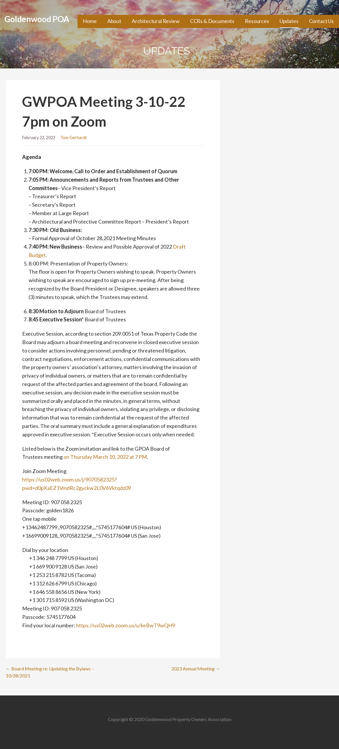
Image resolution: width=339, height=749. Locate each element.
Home (89, 21)
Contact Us (321, 21)
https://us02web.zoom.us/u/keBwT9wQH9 (125, 625)
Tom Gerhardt (73, 137)
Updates (289, 21)
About (114, 21)
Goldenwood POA (36, 19)
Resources (257, 21)
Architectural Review (156, 21)
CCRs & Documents (212, 21)
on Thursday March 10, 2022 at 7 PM (105, 457)
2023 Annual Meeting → (195, 668)
